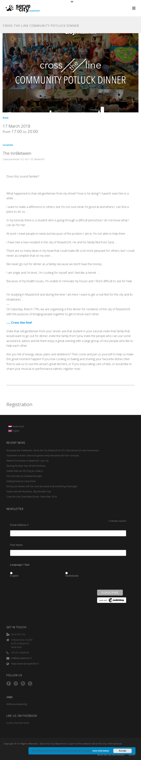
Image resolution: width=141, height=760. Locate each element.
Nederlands (72, 575)
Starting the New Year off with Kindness (25, 465)
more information (100, 751)
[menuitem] (16, 426)
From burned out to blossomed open (24, 476)
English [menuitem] (15, 430)
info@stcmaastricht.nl (21, 658)
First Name (16, 544)
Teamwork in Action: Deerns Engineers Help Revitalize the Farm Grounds (42, 455)
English (14, 575)
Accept (122, 751)
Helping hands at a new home (21, 481)
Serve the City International (110, 754)
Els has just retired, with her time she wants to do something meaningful (41, 486)
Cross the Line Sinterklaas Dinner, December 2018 (31, 496)
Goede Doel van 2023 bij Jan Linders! (24, 471)
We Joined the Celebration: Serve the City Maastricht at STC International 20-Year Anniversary (52, 450)
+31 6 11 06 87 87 (20, 652)
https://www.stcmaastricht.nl (25, 663)
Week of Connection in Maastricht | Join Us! (27, 460)
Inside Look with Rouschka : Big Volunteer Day (28, 491)
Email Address (19, 525)
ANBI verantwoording (16, 704)
